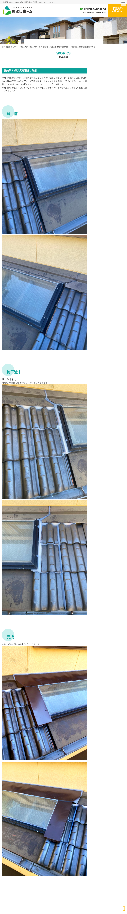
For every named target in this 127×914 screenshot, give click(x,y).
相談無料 (117, 10)
